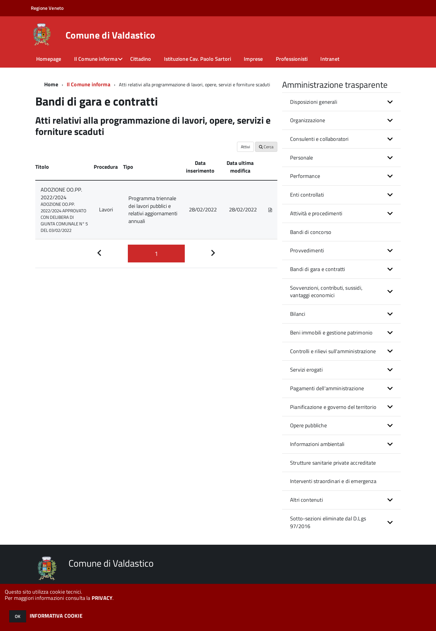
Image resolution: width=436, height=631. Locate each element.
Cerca (266, 147)
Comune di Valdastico (110, 35)
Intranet (329, 59)
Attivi (245, 147)
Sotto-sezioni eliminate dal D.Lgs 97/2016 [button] (328, 522)
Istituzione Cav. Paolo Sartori (197, 59)
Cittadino (140, 59)
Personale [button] (301, 158)
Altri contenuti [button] (306, 500)
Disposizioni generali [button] (313, 102)
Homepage (48, 59)
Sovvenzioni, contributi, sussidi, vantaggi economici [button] (326, 291)
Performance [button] (305, 176)
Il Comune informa (95, 59)
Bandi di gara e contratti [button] (317, 269)
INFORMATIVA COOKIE (56, 616)
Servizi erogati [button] (306, 370)
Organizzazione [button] (307, 120)
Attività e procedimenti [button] (316, 213)
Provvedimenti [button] (307, 250)
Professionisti (292, 59)
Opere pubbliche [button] (308, 425)
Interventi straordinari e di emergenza (333, 481)
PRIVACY (102, 598)
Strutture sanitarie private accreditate (333, 463)
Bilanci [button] (297, 314)
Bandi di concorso (310, 232)
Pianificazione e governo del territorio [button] (333, 407)
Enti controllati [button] (307, 195)
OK (17, 616)
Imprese (253, 59)
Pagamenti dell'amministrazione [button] (327, 388)
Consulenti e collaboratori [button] (319, 139)
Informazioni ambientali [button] (317, 444)
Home (51, 84)
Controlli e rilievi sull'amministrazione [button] (333, 351)
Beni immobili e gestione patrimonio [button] (331, 333)
